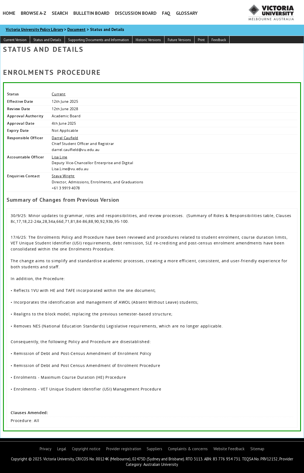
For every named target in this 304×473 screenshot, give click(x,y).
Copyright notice (86, 448)
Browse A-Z (33, 13)
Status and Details (47, 40)
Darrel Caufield (65, 137)
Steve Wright (63, 175)
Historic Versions (148, 40)
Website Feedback (229, 448)
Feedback (219, 40)
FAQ (166, 13)
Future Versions (179, 40)
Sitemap (257, 448)
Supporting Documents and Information (98, 40)
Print (201, 40)
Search (60, 13)
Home (9, 13)
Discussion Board (136, 13)
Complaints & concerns (188, 448)
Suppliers (154, 448)
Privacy (45, 448)
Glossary (187, 13)
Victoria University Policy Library (34, 29)
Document (76, 29)
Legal (61, 448)
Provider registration (123, 448)
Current (59, 94)
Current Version (15, 40)
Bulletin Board (91, 13)
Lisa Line (59, 157)
